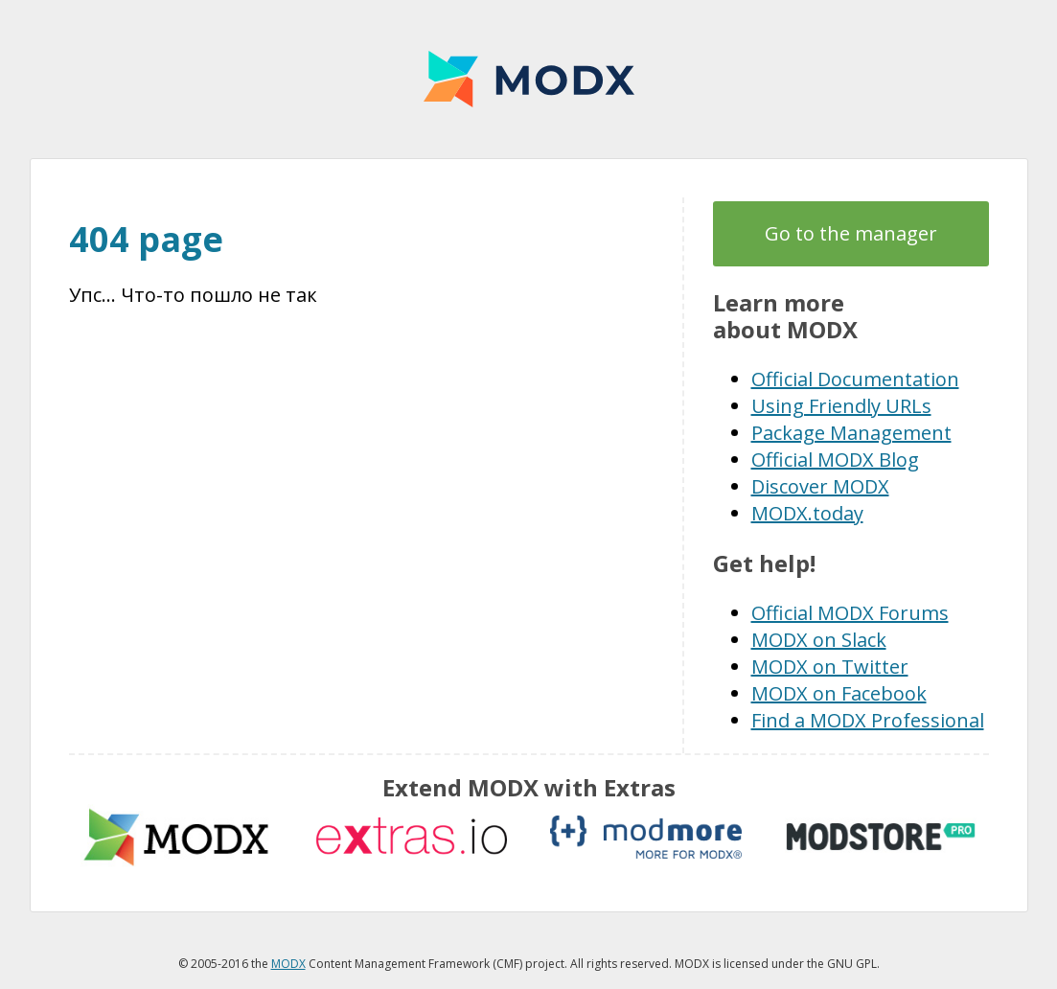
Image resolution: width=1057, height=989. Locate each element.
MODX (529, 79)
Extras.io (411, 837)
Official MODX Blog (835, 459)
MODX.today (807, 513)
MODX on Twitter (829, 666)
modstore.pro (881, 837)
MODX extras (176, 837)
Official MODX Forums (850, 613)
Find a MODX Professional (867, 720)
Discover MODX (820, 486)
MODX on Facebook (839, 693)
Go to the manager (851, 233)
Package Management (851, 433)
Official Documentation (855, 379)
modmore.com (646, 837)
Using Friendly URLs (841, 406)
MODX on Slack (818, 640)
